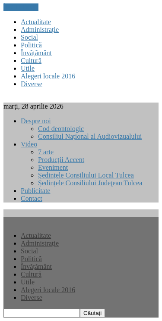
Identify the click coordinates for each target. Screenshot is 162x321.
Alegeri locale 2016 (48, 76)
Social (29, 37)
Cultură (31, 60)
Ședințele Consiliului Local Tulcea (86, 175)
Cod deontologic (61, 128)
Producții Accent (61, 159)
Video (29, 144)
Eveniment (53, 167)
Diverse (31, 83)
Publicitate (35, 190)
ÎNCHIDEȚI (20, 7)
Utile (28, 68)
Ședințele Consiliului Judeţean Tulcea (90, 183)
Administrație (40, 29)
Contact (31, 198)
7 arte (46, 152)
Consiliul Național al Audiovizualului (90, 136)
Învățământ (36, 52)
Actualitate (36, 21)
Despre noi (36, 121)
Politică (31, 45)
